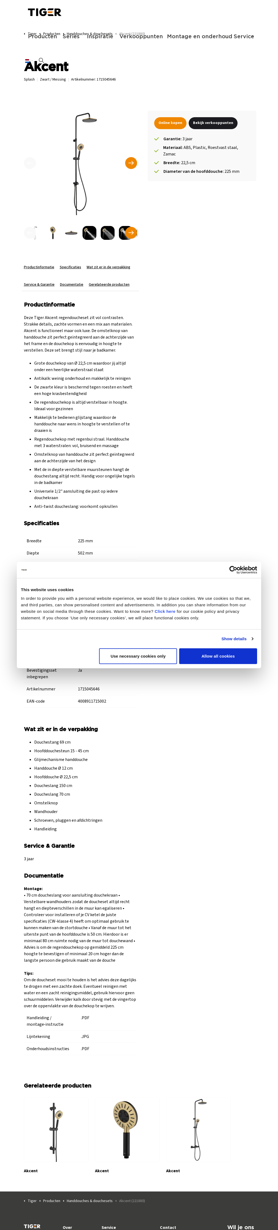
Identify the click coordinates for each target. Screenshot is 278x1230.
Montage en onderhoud (197, 36)
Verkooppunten (140, 36)
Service (244, 36)
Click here (165, 611)
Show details (234, 638)
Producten (42, 36)
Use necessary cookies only (138, 656)
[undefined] (30, 233)
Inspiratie (100, 36)
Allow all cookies (218, 656)
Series (71, 36)
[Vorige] (30, 163)
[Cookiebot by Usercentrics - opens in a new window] (233, 570)
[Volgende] (131, 163)
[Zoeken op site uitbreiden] (42, 61)
